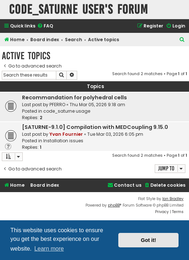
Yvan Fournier (66, 134)
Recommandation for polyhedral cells (74, 97)
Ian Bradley (173, 199)
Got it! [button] (148, 240)
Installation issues (63, 141)
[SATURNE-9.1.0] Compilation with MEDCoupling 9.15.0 (95, 127)
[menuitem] (45, 26)
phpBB (114, 205)
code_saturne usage (66, 111)
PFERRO (57, 104)
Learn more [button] (49, 249)
